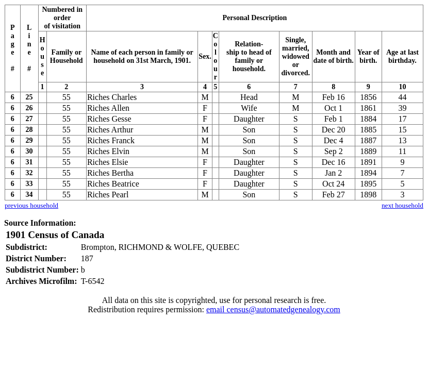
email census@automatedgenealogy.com (273, 309)
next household (402, 205)
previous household (31, 205)
